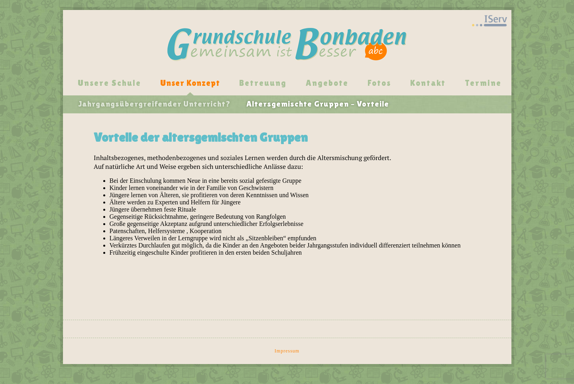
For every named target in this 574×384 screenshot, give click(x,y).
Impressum (287, 351)
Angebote (327, 83)
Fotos (379, 83)
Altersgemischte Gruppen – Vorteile (317, 103)
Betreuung (263, 83)
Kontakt (428, 83)
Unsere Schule (109, 83)
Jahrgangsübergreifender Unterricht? (154, 103)
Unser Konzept (190, 83)
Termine (483, 83)
